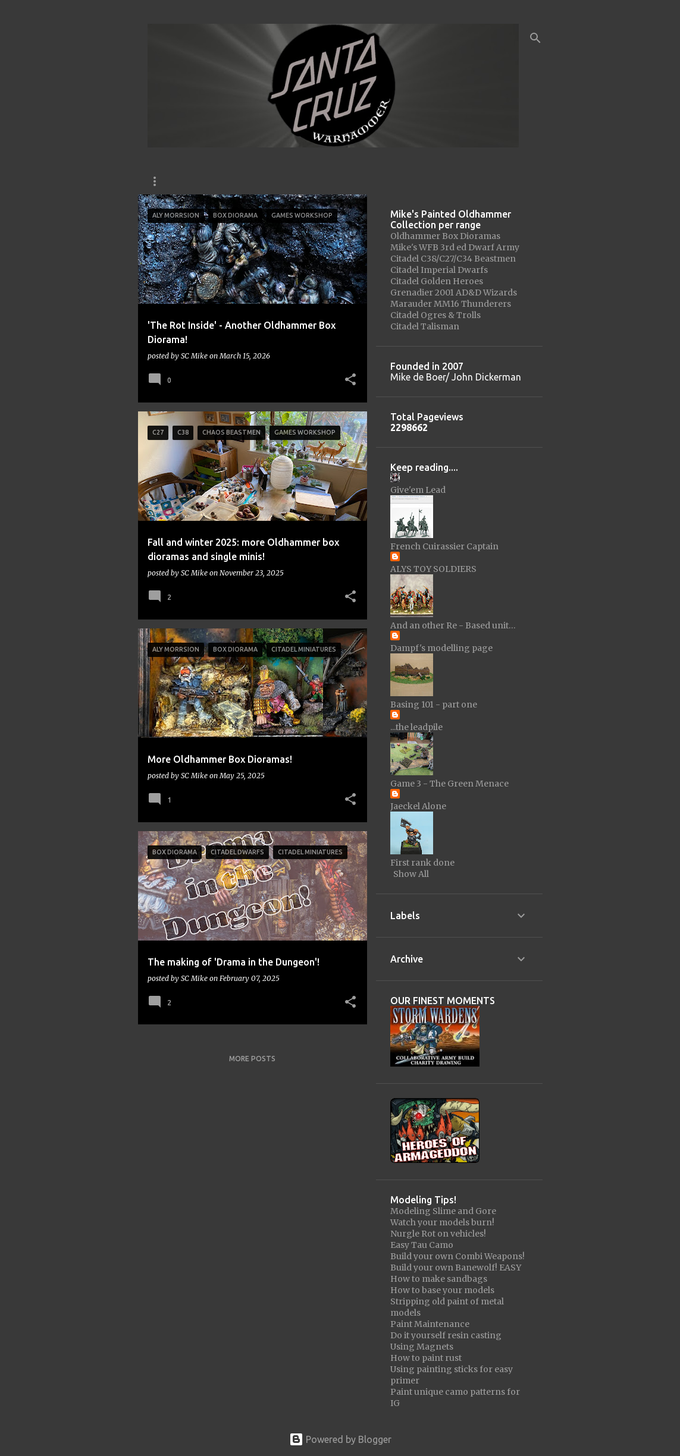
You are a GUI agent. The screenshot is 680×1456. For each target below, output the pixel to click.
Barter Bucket (481, 181)
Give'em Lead (418, 490)
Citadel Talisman (424, 326)
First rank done (422, 862)
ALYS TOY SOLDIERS (433, 569)
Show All (411, 874)
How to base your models (442, 1290)
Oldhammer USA (250, 181)
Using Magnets (421, 1346)
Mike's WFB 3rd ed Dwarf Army (454, 247)
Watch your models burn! (442, 1222)
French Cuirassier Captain (444, 546)
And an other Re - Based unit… (453, 625)
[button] (350, 380)
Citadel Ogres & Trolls (435, 315)
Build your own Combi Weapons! (457, 1256)
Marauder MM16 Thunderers (450, 303)
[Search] (535, 38)
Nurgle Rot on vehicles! (438, 1233)
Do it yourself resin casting (446, 1335)
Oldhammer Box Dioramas (445, 236)
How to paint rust (426, 1358)
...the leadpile (416, 727)
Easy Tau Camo (421, 1245)
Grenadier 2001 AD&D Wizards (453, 292)
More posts (252, 1058)
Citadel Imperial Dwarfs (439, 270)
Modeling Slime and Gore (443, 1211)
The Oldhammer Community (366, 181)
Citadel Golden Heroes (436, 281)
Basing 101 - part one (433, 704)
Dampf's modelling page (441, 648)
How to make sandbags (438, 1278)
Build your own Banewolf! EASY (455, 1267)
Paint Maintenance (429, 1324)
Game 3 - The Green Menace (449, 783)
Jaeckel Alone (418, 806)
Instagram (170, 181)
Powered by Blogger (340, 1439)
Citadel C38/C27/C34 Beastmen (453, 258)
